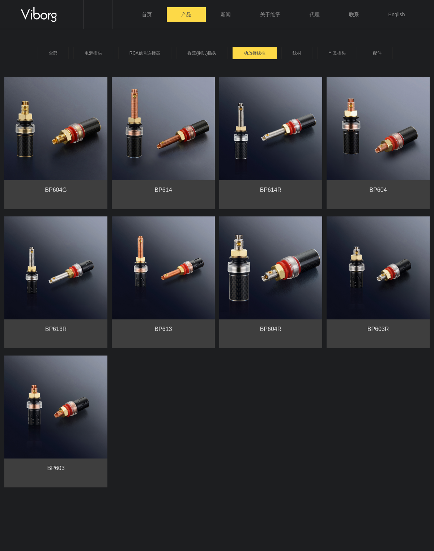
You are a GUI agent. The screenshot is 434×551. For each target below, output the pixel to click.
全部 (53, 53)
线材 (297, 53)
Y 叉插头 (336, 53)
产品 (186, 14)
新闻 (226, 14)
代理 (315, 14)
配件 (377, 53)
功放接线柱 (254, 53)
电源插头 (93, 53)
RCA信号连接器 (144, 53)
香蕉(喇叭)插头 (201, 53)
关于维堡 (270, 14)
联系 (354, 14)
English (396, 14)
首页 (147, 14)
